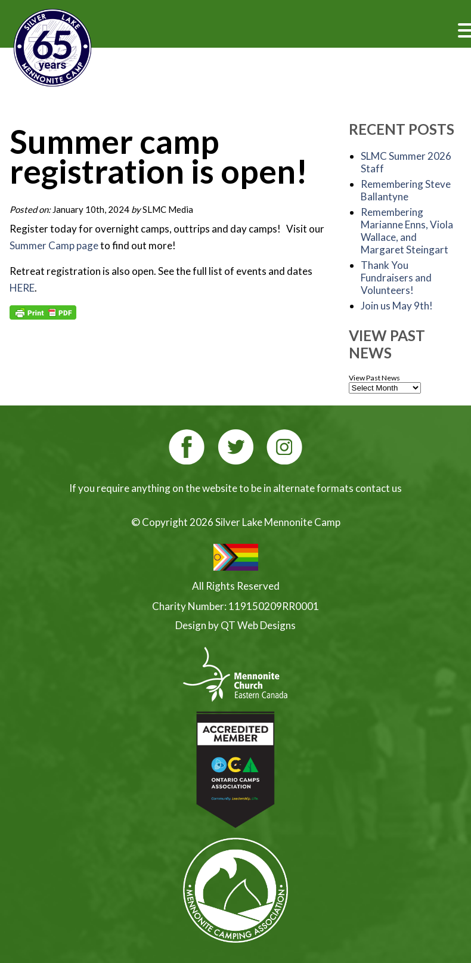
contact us (378, 488)
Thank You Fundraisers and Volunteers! (396, 277)
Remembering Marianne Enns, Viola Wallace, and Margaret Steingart (407, 231)
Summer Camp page (55, 245)
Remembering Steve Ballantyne (406, 190)
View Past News (374, 377)
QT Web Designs (258, 625)
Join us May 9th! (397, 305)
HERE (22, 287)
